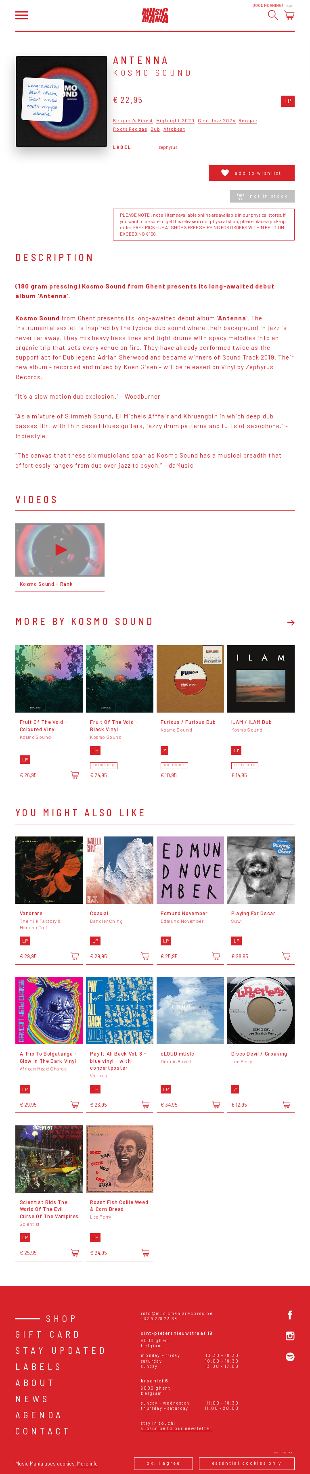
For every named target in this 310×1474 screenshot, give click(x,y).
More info (87, 1463)
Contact (43, 1430)
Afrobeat (174, 129)
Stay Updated (61, 1350)
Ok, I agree (163, 1463)
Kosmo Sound (153, 72)
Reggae (248, 120)
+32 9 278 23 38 (159, 1318)
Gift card (48, 1334)
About (35, 1382)
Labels (39, 1366)
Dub (155, 129)
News (32, 1398)
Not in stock (262, 196)
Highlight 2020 (175, 120)
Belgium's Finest (133, 120)
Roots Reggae (130, 129)
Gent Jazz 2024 (217, 120)
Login (290, 5)
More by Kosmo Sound (84, 621)
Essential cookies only (247, 1463)
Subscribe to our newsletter (176, 1428)
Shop (62, 1318)
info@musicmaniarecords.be (177, 1313)
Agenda (39, 1414)
